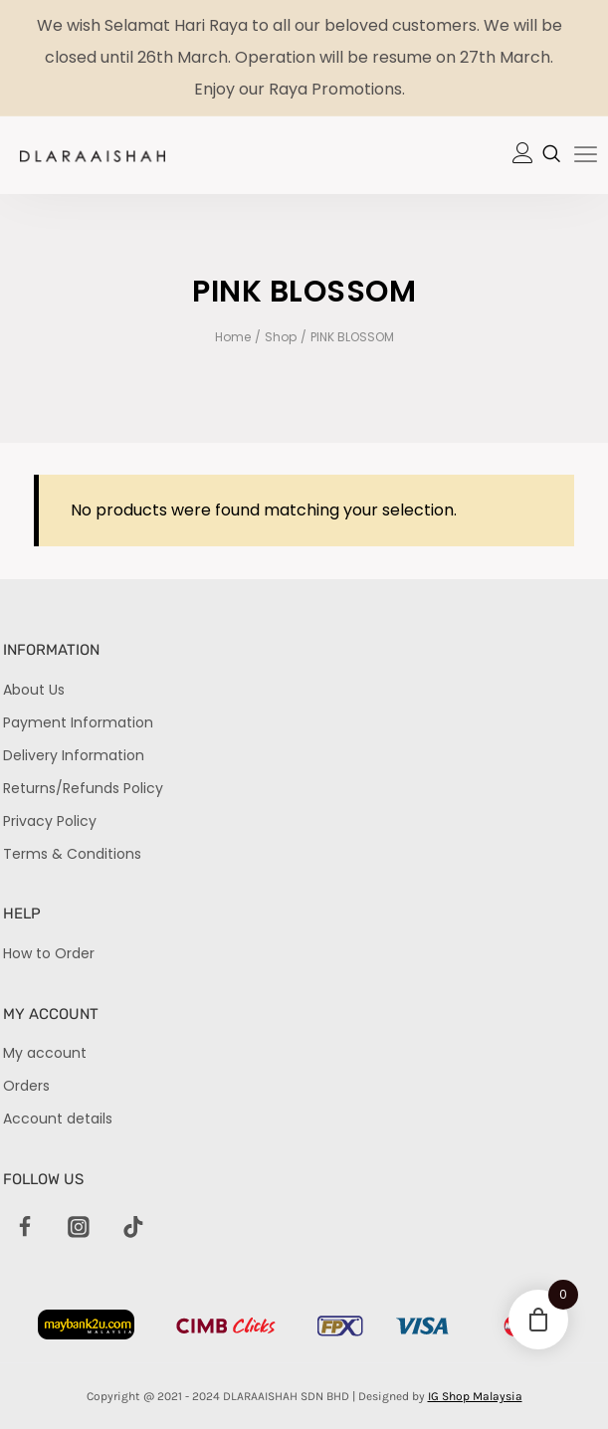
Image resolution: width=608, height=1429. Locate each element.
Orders (26, 1086)
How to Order (49, 953)
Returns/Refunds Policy (83, 788)
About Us (34, 690)
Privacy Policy (50, 821)
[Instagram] (79, 1228)
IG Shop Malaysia (475, 1396)
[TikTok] (133, 1228)
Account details (57, 1118)
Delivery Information (73, 755)
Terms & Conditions (72, 854)
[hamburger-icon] (585, 156)
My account (45, 1053)
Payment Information (78, 722)
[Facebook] (25, 1228)
